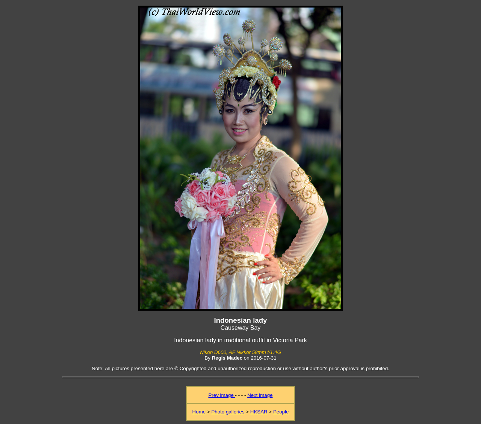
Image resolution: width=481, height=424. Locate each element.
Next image (259, 395)
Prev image (221, 395)
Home (199, 412)
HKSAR (259, 412)
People (281, 412)
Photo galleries (227, 412)
